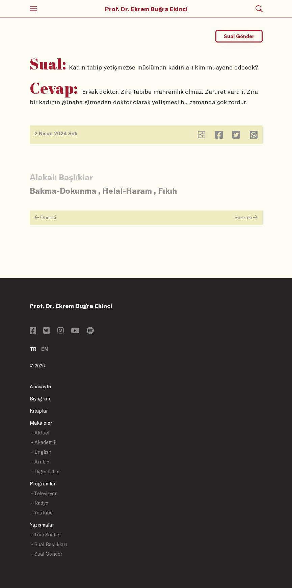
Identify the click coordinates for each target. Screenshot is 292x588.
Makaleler (41, 423)
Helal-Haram (127, 190)
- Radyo (39, 503)
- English (41, 452)
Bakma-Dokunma (63, 190)
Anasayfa (40, 386)
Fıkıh (167, 190)
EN (44, 349)
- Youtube (42, 512)
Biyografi (40, 398)
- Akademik (43, 442)
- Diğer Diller (45, 471)
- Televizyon (44, 493)
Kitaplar (39, 411)
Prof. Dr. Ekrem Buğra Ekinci (146, 8)
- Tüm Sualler (46, 534)
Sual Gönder (239, 36)
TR (33, 349)
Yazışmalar (42, 525)
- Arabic (40, 462)
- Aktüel (40, 433)
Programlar (43, 483)
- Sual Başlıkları (49, 544)
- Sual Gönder (46, 554)
